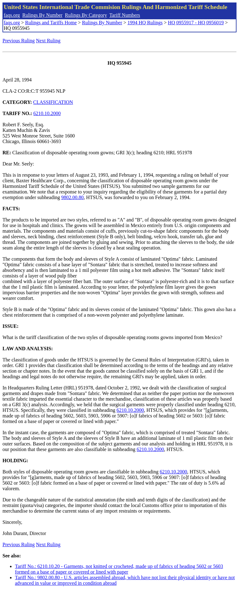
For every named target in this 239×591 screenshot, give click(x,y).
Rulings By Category (86, 15)
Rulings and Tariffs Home (51, 22)
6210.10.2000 (47, 113)
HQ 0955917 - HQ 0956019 (196, 22)
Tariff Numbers (124, 15)
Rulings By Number (42, 15)
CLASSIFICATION (53, 102)
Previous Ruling (18, 40)
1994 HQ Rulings (145, 22)
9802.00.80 (72, 197)
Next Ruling (48, 40)
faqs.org (12, 15)
